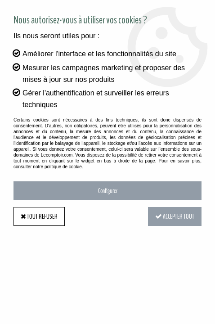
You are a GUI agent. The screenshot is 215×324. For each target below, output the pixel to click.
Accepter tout (174, 216)
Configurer (107, 190)
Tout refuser (39, 216)
